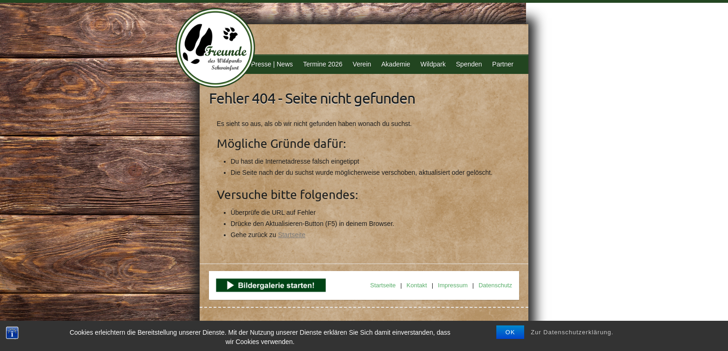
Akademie (395, 64)
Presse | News (272, 64)
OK (510, 332)
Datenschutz (495, 285)
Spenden (469, 64)
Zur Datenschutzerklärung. (572, 332)
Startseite (292, 234)
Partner (503, 64)
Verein (362, 64)
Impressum (453, 285)
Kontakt (417, 285)
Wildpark (433, 64)
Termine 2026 (323, 64)
